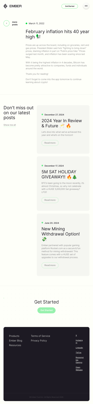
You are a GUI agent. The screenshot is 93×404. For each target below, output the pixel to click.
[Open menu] (86, 5)
